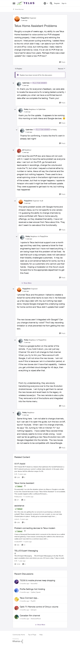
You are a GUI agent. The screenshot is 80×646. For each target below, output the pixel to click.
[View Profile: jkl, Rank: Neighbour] (19, 151)
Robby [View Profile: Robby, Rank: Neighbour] (26, 109)
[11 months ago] (27, 496)
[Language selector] (46, 3)
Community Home (19, 634)
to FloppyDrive (43, 236)
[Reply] (62, 62)
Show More (26, 283)
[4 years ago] (27, 541)
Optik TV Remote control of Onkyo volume (39, 607)
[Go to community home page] (26, 3)
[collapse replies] (13, 83)
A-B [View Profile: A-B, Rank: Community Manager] (15, 474)
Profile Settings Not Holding (32, 589)
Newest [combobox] (61, 69)
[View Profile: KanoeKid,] (16, 582)
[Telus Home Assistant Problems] (25, 85)
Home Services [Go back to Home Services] (18, 9)
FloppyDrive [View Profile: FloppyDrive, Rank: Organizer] (25, 18)
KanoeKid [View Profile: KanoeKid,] (34, 583)
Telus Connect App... (29, 598)
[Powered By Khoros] (40, 640)
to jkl (41, 201)
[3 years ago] (21, 474)
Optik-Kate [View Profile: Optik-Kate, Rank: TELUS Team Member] (26, 83)
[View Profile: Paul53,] (16, 599)
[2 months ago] (24, 583)
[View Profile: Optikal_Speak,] (16, 590)
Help (41, 634)
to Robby (54, 129)
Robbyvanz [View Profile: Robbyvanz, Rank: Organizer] (18, 496)
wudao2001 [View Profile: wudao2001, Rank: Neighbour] (18, 541)
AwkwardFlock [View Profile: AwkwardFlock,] (36, 618)
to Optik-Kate (41, 109)
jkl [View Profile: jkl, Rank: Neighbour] (23, 150)
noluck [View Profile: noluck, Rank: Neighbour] (16, 519)
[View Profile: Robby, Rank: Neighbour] (21, 110)
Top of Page (32, 634)
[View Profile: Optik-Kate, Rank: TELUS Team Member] (19, 84)
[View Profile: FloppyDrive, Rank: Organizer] (17, 19)
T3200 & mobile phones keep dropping (37, 580)
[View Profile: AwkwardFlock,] (16, 617)
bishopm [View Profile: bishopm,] (34, 610)
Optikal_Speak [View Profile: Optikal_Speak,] (35, 592)
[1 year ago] (21, 561)
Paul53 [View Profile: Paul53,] (33, 601)
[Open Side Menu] (14, 3)
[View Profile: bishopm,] (16, 608)
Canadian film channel (30, 615)
